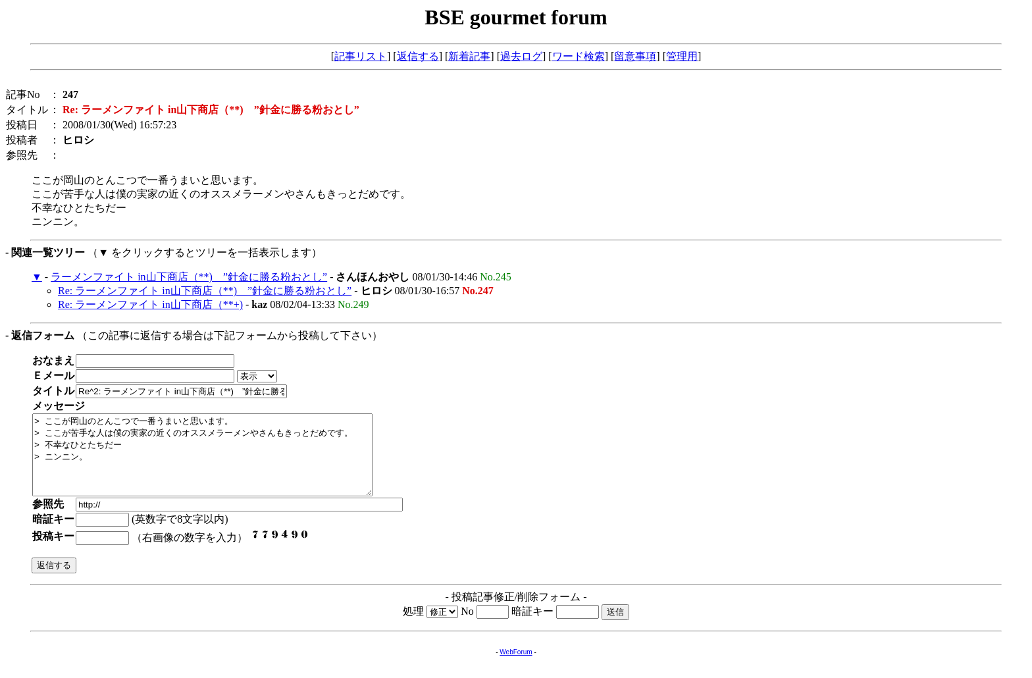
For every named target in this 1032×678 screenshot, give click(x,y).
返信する (418, 56)
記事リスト (360, 56)
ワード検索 (578, 56)
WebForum (516, 667)
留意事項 (635, 56)
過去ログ (521, 56)
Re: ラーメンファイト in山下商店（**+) (150, 304)
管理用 (682, 56)
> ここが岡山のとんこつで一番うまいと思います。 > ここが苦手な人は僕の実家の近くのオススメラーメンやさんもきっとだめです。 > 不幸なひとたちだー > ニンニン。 (222, 462)
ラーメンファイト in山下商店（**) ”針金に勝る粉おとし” (189, 276)
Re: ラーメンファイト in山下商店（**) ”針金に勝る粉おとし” (204, 290)
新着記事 (469, 56)
